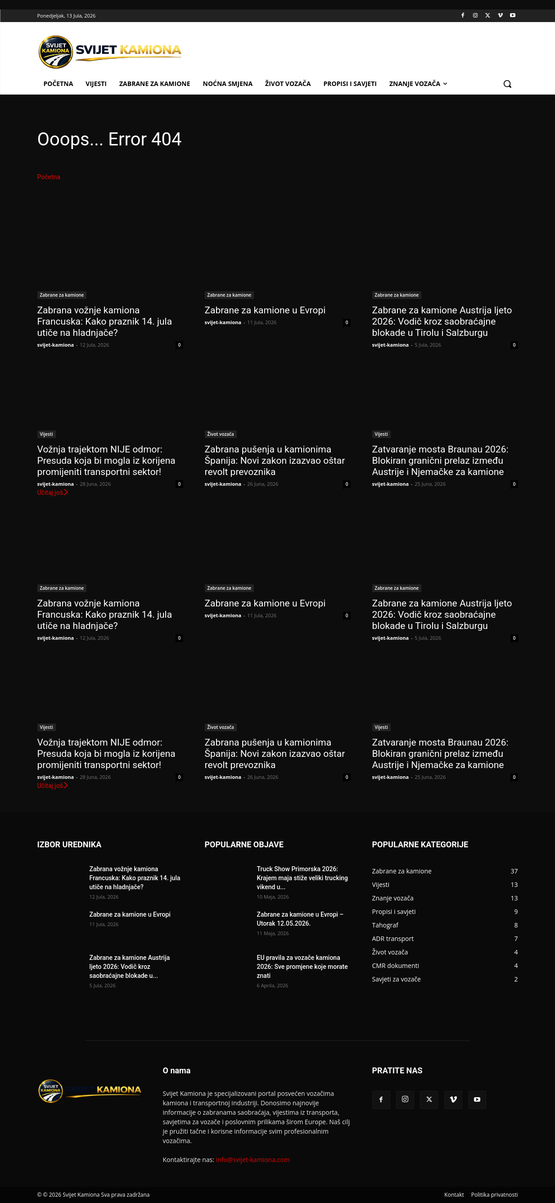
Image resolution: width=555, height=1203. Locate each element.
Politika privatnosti (494, 1194)
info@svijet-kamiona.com (253, 1159)
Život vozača (221, 434)
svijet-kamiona (55, 344)
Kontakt (454, 1194)
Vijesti (46, 434)
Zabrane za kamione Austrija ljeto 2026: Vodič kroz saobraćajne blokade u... (130, 966)
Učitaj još (53, 492)
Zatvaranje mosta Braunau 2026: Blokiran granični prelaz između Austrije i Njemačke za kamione (440, 460)
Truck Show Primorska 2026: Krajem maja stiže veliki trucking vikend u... (302, 878)
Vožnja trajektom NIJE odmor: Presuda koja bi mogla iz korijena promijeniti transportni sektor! (106, 460)
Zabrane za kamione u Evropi (265, 310)
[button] (507, 84)
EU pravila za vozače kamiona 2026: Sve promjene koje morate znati (302, 966)
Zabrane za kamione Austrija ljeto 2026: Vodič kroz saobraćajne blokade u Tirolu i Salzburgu (442, 321)
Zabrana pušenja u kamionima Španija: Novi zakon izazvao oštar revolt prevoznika (275, 460)
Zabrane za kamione (62, 295)
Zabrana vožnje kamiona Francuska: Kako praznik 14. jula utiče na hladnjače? (104, 321)
